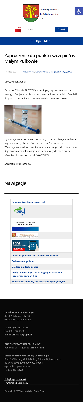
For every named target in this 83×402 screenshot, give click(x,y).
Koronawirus (41, 71)
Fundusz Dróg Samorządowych (29, 201)
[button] (79, 11)
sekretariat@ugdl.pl (22, 334)
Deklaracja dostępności (25, 266)
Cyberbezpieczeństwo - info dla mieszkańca (36, 255)
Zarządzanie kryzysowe (60, 71)
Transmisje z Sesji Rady (16, 382)
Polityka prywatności (15, 379)
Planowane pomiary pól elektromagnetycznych (38, 281)
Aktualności (28, 71)
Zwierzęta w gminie (23, 261)
